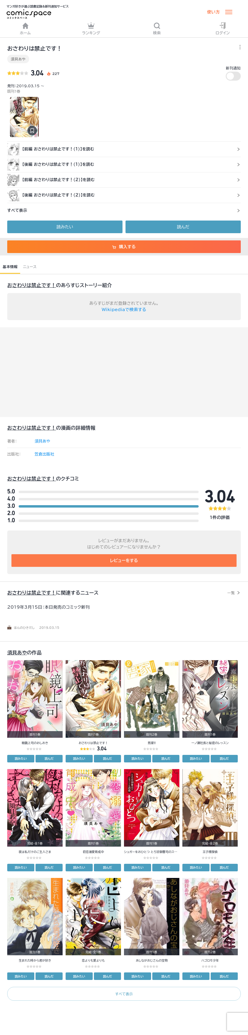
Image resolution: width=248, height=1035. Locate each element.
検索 (157, 28)
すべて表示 (124, 994)
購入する (123, 247)
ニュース (29, 266)
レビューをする (124, 560)
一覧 (231, 593)
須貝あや (18, 59)
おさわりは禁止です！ (31, 285)
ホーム (25, 28)
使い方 (213, 12)
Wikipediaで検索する (124, 309)
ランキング (91, 28)
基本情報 (10, 266)
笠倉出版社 (44, 454)
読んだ (183, 227)
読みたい (65, 227)
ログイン (223, 28)
